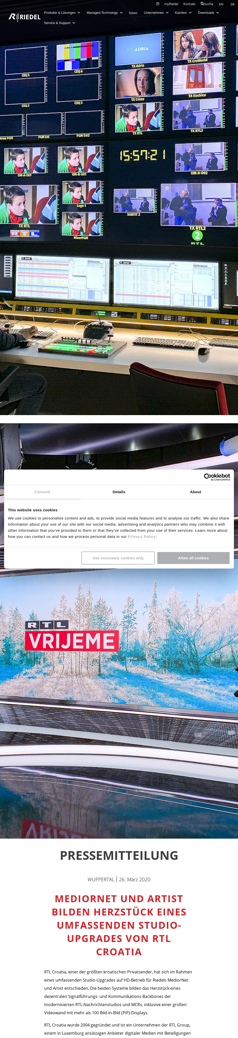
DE (233, 4)
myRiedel (171, 4)
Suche (207, 4)
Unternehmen (156, 13)
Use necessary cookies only (118, 558)
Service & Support (59, 23)
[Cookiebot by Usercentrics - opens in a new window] (207, 477)
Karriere (183, 13)
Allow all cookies (193, 558)
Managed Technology (105, 13)
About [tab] (195, 492)
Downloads (208, 13)
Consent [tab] (42, 492)
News (133, 12)
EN (221, 4)
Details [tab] (119, 492)
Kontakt (189, 4)
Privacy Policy (141, 536)
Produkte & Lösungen (62, 13)
